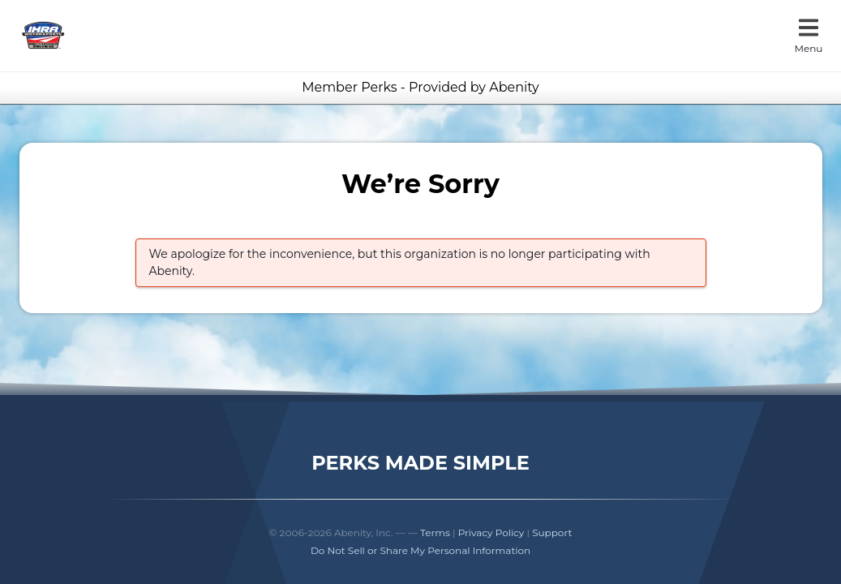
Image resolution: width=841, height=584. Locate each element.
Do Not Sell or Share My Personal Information (420, 550)
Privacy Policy (491, 532)
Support (552, 532)
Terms (435, 532)
